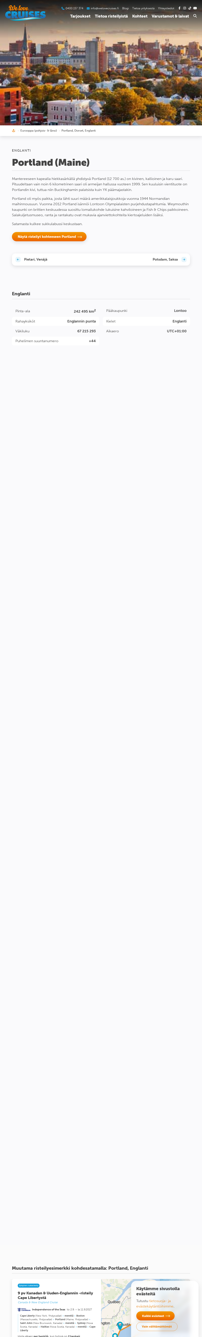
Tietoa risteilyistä (111, 16)
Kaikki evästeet (153, 1316)
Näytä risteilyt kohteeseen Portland (47, 236)
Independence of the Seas (48, 1309)
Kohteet (139, 16)
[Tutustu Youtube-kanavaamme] (195, 8)
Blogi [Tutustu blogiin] (125, 8)
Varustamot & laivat (170, 16)
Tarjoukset (80, 16)
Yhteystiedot (166, 8)
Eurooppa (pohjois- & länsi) (38, 130)
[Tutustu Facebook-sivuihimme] (179, 8)
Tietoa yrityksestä (143, 8)
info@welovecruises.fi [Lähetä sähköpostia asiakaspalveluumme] (105, 8)
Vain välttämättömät (157, 1326)
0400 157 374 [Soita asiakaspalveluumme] (74, 8)
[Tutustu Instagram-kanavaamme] (184, 8)
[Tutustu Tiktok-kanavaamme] (190, 8)
